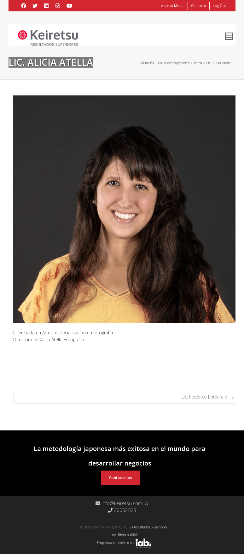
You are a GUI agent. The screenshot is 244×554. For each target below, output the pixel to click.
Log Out (219, 5)
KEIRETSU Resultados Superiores (143, 527)
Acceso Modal (172, 5)
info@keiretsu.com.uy (122, 503)
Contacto (198, 5)
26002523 (122, 510)
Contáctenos (120, 477)
